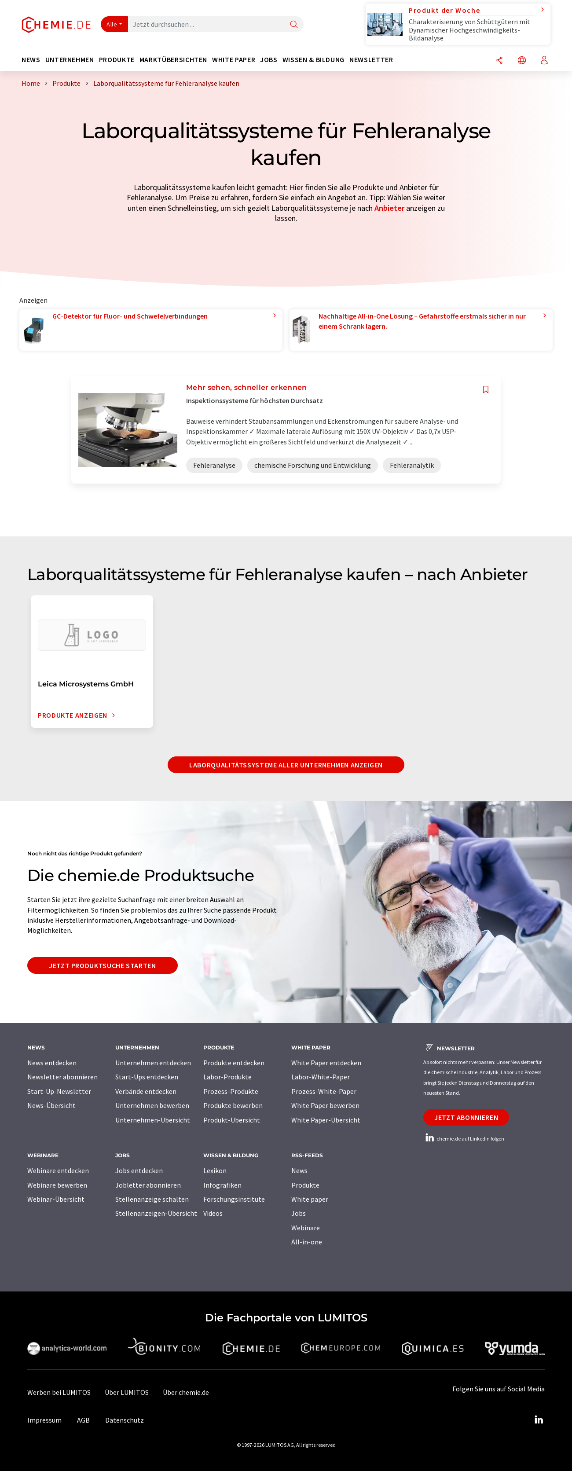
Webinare (305, 1227)
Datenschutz (124, 1420)
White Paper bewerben (325, 1105)
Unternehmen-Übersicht (152, 1119)
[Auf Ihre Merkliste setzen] (486, 389)
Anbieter (389, 208)
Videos (213, 1213)
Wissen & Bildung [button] (313, 59)
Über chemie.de (186, 1392)
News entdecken (52, 1062)
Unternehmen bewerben (152, 1105)
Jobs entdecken (139, 1170)
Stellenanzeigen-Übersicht (156, 1213)
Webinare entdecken (58, 1170)
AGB (83, 1420)
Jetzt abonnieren (466, 1117)
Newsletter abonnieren (62, 1076)
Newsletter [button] (371, 59)
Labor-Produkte (227, 1076)
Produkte (305, 1185)
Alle (111, 24)
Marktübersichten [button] (173, 59)
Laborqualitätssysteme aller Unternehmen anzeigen (286, 764)
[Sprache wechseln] (522, 61)
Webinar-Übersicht (55, 1199)
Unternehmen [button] (69, 59)
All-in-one (306, 1241)
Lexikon (215, 1170)
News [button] (31, 59)
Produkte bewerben (233, 1105)
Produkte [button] (117, 59)
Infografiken (222, 1185)
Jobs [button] (269, 59)
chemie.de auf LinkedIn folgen (463, 1138)
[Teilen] (499, 61)
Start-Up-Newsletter (59, 1091)
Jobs (298, 1213)
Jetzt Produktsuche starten (102, 965)
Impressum (44, 1420)
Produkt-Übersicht (231, 1119)
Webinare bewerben (57, 1185)
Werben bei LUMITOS (59, 1392)
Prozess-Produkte (230, 1091)
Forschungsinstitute (234, 1199)
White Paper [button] (233, 59)
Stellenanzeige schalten (152, 1199)
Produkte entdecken (233, 1062)
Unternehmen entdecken (153, 1062)
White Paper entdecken (326, 1062)
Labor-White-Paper (320, 1076)
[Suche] (294, 25)
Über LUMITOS (127, 1392)
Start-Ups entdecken (146, 1076)
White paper (309, 1199)
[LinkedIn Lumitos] (538, 1420)
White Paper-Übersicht (325, 1119)
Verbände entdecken (145, 1091)
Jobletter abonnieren (148, 1185)
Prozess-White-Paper (323, 1091)
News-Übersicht (51, 1105)
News (299, 1170)
